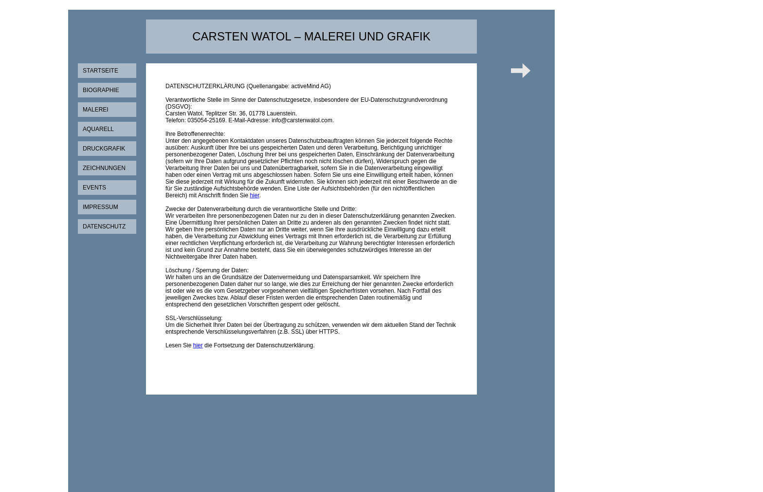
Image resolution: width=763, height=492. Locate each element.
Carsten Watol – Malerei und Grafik (311, 36)
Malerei (96, 109)
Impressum (100, 207)
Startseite (100, 70)
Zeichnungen (104, 168)
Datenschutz (104, 226)
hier (254, 195)
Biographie (101, 90)
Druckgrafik (104, 148)
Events (94, 187)
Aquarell (98, 129)
